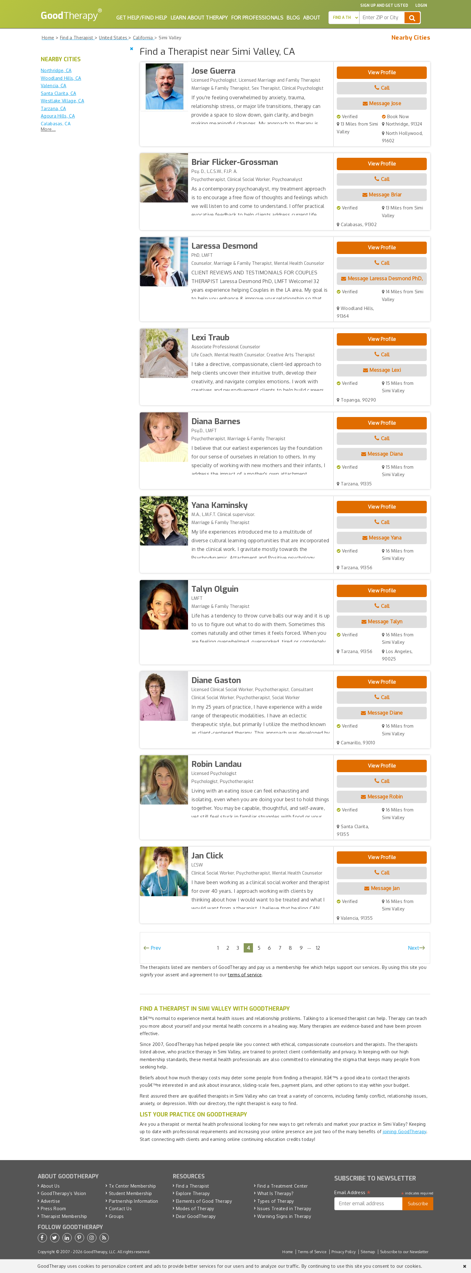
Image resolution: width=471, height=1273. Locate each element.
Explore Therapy (193, 1193)
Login (421, 5)
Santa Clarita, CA (58, 93)
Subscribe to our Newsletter (404, 1251)
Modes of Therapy (195, 1208)
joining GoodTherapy (404, 1131)
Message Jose (382, 103)
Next (413, 948)
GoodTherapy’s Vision (63, 1193)
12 (318, 947)
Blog (293, 18)
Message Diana (382, 454)
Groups (116, 1216)
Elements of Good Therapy (204, 1201)
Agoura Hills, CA (58, 115)
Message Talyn (382, 621)
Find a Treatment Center (282, 1186)
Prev (156, 948)
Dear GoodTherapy (196, 1216)
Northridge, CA (56, 70)
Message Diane (382, 713)
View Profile (382, 72)
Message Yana (381, 538)
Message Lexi (382, 370)
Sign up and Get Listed (384, 5)
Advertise (50, 1201)
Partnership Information (133, 1201)
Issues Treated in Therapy (284, 1208)
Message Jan (382, 888)
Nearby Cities (411, 37)
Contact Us (120, 1208)
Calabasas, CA (56, 123)
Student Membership (130, 1193)
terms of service (245, 974)
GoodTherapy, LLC (99, 1251)
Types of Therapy (275, 1201)
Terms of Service (312, 1251)
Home (287, 1251)
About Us (50, 1186)
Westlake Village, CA (62, 100)
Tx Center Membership (132, 1186)
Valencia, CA (53, 85)
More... (48, 129)
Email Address (352, 1193)
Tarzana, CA (53, 108)
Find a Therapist (192, 1186)
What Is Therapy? (275, 1193)
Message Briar (382, 194)
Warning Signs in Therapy (284, 1216)
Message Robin (382, 796)
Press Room (53, 1208)
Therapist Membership (64, 1216)
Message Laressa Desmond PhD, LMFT (382, 284)
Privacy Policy (344, 1251)
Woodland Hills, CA (61, 78)
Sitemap (368, 1251)
